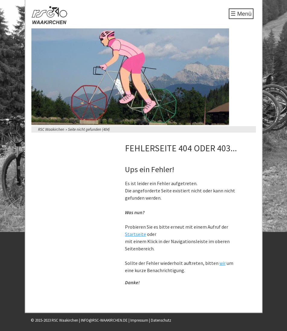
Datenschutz (161, 320)
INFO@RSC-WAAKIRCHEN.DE (104, 320)
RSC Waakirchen (51, 129)
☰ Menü (241, 14)
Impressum (139, 320)
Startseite (135, 234)
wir (222, 263)
